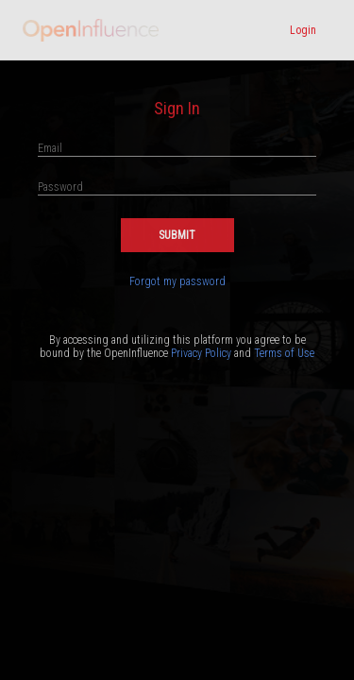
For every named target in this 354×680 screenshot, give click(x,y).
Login (303, 30)
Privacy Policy (201, 353)
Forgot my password (177, 281)
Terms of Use (284, 353)
